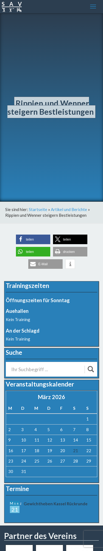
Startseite (38, 209)
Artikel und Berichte (69, 209)
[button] (33, 239)
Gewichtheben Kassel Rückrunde (56, 503)
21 (75, 450)
